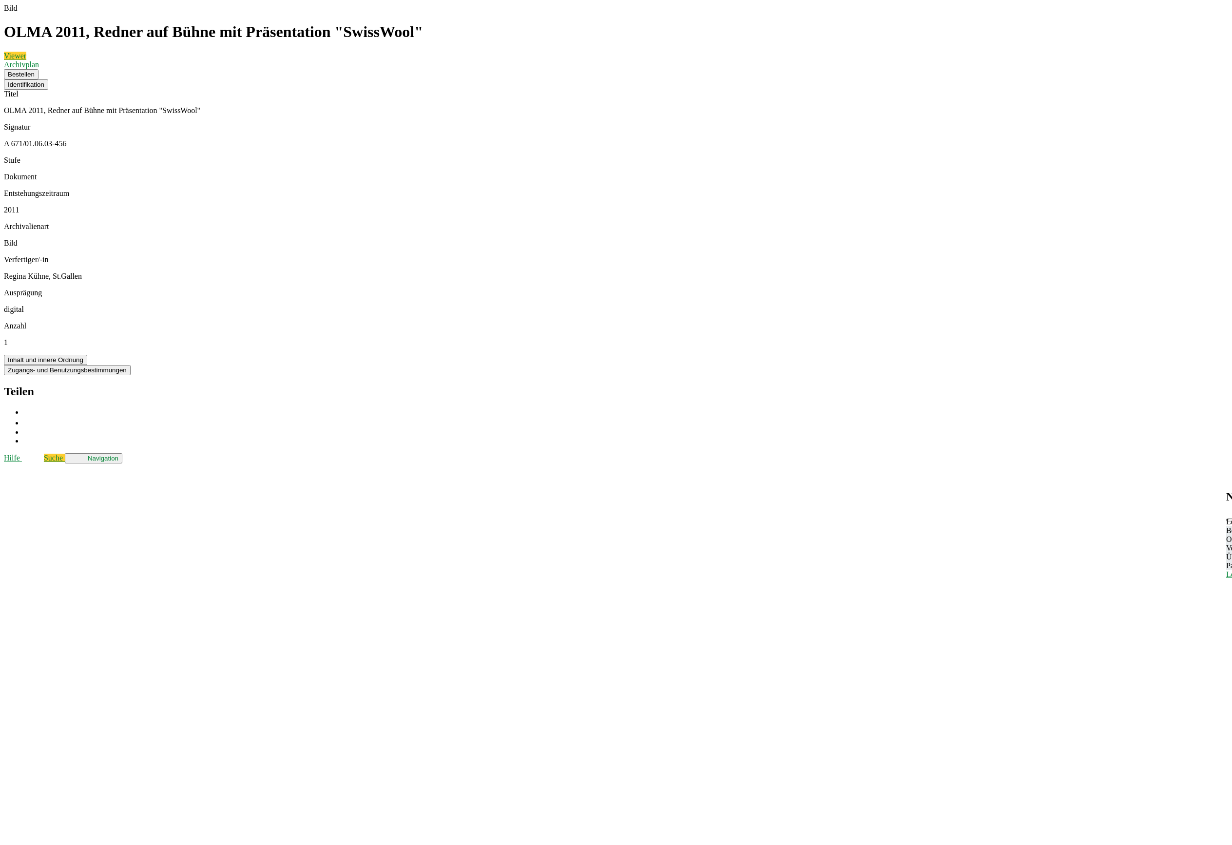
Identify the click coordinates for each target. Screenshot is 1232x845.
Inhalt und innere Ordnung (45, 360)
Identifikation (26, 84)
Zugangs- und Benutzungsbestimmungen (67, 370)
